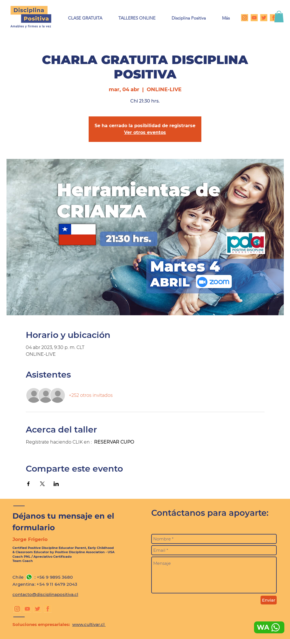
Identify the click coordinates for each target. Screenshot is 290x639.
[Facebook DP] (273, 17)
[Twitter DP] (263, 17)
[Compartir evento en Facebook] (28, 484)
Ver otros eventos (145, 132)
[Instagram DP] (244, 17)
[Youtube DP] (254, 17)
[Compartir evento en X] (42, 484)
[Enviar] (269, 600)
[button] (136, 18)
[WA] (269, 627)
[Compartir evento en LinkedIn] (56, 484)
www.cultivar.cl (89, 624)
